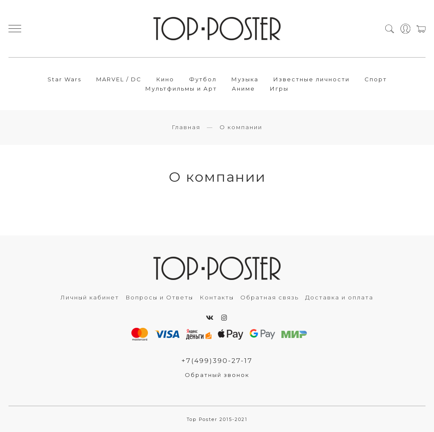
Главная (186, 127)
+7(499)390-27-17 (217, 361)
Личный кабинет (90, 297)
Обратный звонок (217, 374)
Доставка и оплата (339, 297)
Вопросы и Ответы (159, 297)
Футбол (203, 79)
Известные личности (311, 79)
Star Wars (64, 79)
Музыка (245, 79)
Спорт (375, 79)
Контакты (217, 297)
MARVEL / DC (119, 79)
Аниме (243, 88)
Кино (165, 79)
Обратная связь (269, 297)
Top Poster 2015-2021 (217, 419)
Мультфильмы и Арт (181, 88)
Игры (279, 88)
